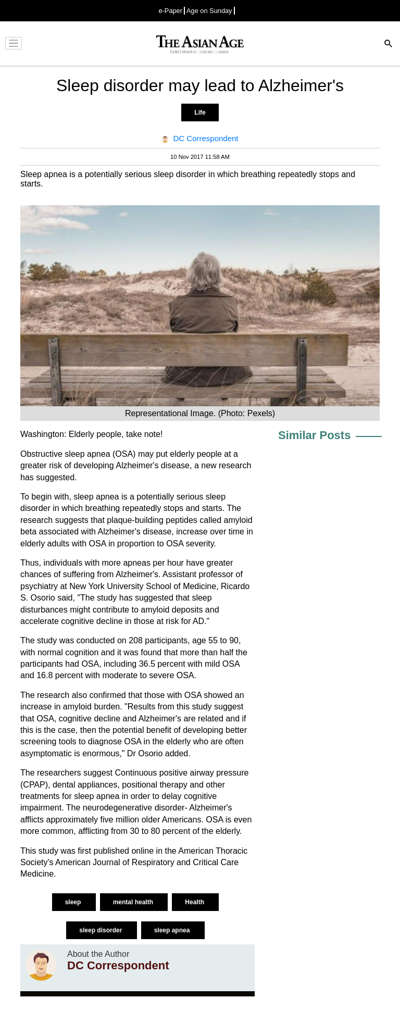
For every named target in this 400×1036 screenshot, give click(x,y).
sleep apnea (173, 930)
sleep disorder (101, 930)
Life (199, 112)
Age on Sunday (209, 11)
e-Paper (170, 11)
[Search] (388, 44)
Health (195, 902)
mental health (134, 902)
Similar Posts (314, 435)
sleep (74, 902)
